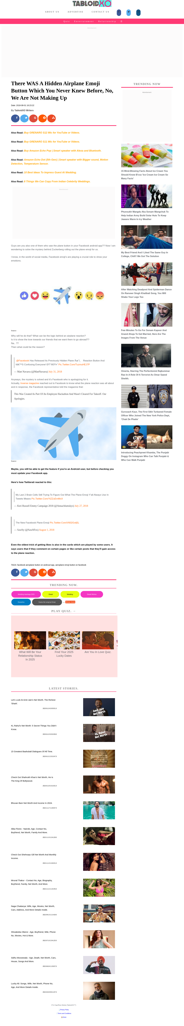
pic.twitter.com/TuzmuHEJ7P (74, 364)
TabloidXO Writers (24, 110)
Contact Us (100, 12)
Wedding (70, 594)
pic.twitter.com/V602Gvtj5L (64, 522)
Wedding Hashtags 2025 (26, 594)
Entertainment (84, 21)
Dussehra (21, 602)
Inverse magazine (29, 383)
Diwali (51, 594)
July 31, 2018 (55, 371)
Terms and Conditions (64, 1013)
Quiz (67, 21)
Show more (70, 602)
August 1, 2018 (46, 529)
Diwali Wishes (91, 594)
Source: (14, 331)
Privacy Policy (64, 1009)
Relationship (107, 21)
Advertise (76, 12)
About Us (52, 12)
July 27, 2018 (81, 505)
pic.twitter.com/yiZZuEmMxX (47, 498)
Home (64, 1017)
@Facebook (22, 360)
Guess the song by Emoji (47, 602)
